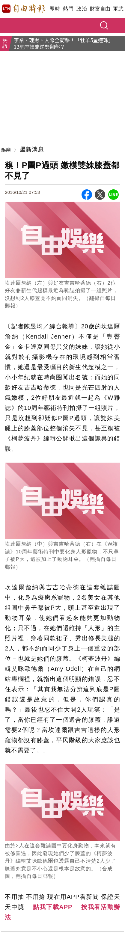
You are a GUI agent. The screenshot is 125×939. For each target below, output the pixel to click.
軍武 (118, 9)
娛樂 (6, 149)
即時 (54, 9)
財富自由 (100, 9)
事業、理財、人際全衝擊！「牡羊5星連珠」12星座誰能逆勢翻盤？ (63, 43)
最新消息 (32, 149)
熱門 (68, 9)
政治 (81, 9)
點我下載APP (52, 907)
